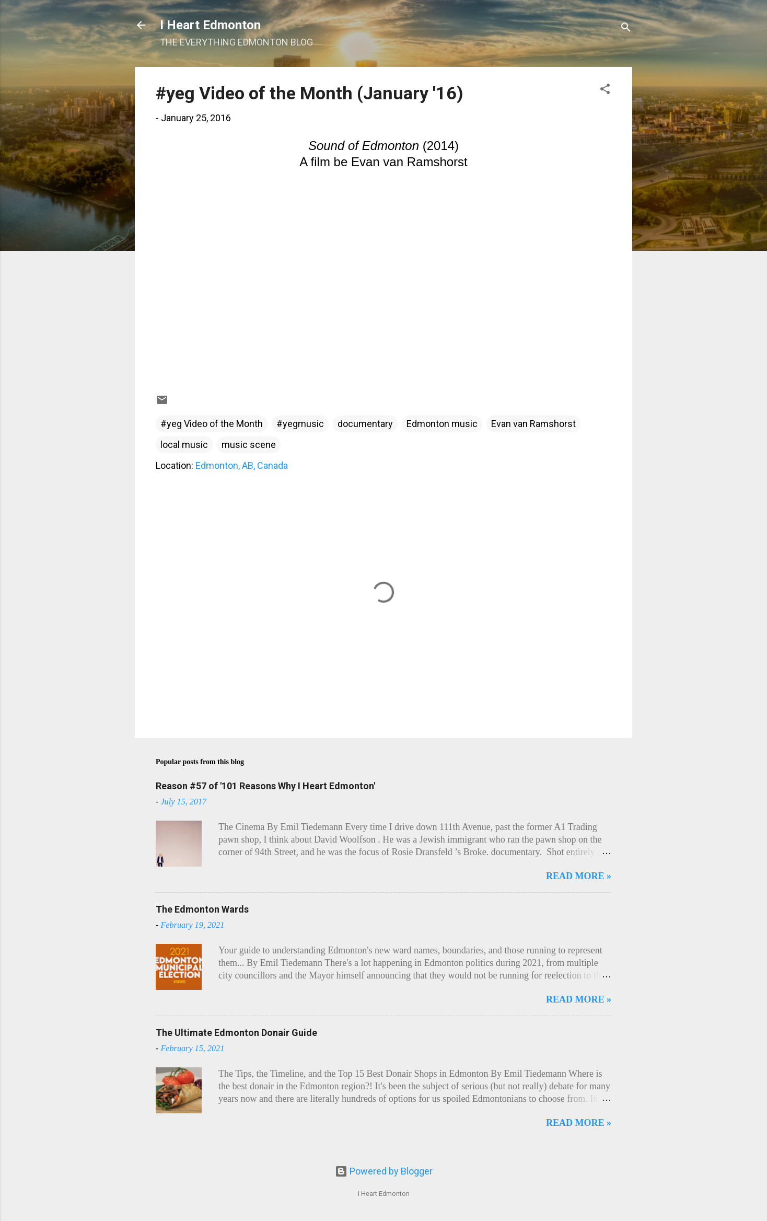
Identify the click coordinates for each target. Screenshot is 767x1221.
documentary (365, 423)
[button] (605, 90)
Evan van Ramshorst (533, 423)
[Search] (626, 28)
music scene (249, 444)
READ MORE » (578, 876)
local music (184, 444)
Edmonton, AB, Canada (241, 465)
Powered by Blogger (384, 1171)
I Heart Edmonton (210, 25)
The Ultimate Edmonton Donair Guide (236, 1032)
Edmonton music (442, 423)
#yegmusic (300, 423)
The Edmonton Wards (202, 909)
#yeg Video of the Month (211, 423)
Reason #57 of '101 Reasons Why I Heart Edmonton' (265, 785)
